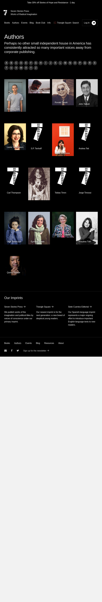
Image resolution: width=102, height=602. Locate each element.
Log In (87, 23)
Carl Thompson (14, 193)
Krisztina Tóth (85, 241)
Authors (17, 343)
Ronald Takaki (61, 102)
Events (28, 343)
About (61, 343)
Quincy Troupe (13, 272)
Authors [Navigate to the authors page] (15, 23)
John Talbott (84, 104)
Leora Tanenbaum (15, 147)
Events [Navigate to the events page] (24, 23)
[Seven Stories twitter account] (18, 350)
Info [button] (49, 23)
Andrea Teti (84, 148)
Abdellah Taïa (13, 109)
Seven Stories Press (20, 11)
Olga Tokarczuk (14, 241)
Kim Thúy (35, 197)
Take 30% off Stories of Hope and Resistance (47, 2)
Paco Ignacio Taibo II (40, 90)
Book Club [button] (40, 23)
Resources (49, 343)
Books (7, 343)
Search (75, 23)
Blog (38, 343)
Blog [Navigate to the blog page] (32, 23)
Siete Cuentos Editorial (78, 307)
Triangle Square (43, 307)
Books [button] (7, 23)
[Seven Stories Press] (5, 12)
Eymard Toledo (38, 241)
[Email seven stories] (5, 350)
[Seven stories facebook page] (11, 350)
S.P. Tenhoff (36, 148)
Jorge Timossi (85, 193)
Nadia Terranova (62, 153)
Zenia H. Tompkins (63, 235)
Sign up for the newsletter (34, 351)
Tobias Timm (60, 193)
